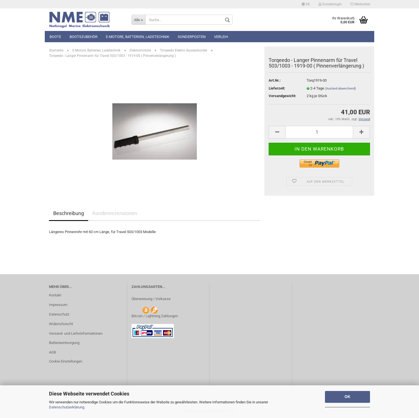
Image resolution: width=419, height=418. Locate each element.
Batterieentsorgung (64, 343)
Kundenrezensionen (114, 213)
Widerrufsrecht (61, 324)
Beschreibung (68, 213)
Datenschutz (59, 314)
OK (348, 396)
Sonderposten (192, 37)
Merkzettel (360, 4)
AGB (52, 352)
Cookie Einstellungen (65, 361)
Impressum (58, 305)
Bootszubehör (83, 37)
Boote (55, 37)
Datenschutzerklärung (66, 407)
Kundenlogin (330, 4)
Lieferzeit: (277, 88)
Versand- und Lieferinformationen (75, 333)
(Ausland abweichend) (340, 88)
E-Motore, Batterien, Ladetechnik (137, 37)
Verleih (221, 37)
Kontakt (55, 295)
